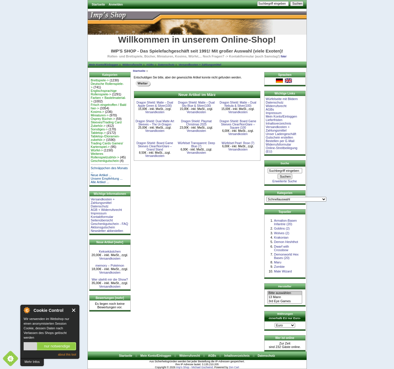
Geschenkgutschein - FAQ (109, 223)
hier (284, 56)
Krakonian (281, 237)
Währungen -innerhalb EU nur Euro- (284, 316)
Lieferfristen (274, 120)
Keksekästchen (110, 251)
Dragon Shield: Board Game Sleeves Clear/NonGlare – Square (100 (238, 124)
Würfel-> (97, 150)
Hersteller (285, 286)
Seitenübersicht (102, 220)
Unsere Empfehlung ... (106, 178)
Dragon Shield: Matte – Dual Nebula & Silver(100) (238, 104)
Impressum (98, 213)
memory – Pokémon (109, 265)
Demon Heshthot (286, 242)
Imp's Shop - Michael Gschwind (194, 367)
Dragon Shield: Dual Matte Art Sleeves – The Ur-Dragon (155, 123)
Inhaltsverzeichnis (278, 123)
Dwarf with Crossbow (281, 248)
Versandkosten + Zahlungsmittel (200, 64)
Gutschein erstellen (279, 137)
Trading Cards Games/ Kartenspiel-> (107, 144)
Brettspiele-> (100, 80)
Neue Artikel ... (101, 175)
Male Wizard (283, 271)
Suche (285, 163)
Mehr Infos (32, 361)
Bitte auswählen (285, 293)
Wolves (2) (281, 233)
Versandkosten (109, 258)
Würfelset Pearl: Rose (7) (238, 143)
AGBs (150, 64)
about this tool (67, 354)
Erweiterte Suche (284, 181)
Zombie (279, 266)
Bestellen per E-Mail (280, 141)
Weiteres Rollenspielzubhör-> (105, 155)
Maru (277, 262)
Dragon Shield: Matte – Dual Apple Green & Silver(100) (154, 104)
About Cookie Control (26, 310)
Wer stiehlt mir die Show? (110, 279)
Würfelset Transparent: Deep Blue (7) (196, 144)
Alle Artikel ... (100, 182)
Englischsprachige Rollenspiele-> (104, 92)
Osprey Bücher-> (103, 118)
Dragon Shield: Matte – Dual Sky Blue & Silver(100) (196, 104)
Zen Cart (234, 367)
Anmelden (116, 4)
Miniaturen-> (99, 115)
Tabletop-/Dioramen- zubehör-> (105, 137)
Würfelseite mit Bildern (282, 99)
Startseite (98, 4)
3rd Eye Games (285, 301)
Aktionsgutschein (103, 227)
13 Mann (285, 297)
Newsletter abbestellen (107, 230)
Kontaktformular (102, 216)
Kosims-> (97, 111)
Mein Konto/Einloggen (103, 64)
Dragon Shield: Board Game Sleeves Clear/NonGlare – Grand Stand (154, 146)
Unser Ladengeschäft (281, 134)
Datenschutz (166, 64)
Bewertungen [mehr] (110, 298)
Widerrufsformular (278, 144)
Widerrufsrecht (132, 64)
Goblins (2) (282, 228)
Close (74, 310)
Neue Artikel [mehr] (110, 242)
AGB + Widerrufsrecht (106, 209)
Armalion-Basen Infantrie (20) (285, 222)
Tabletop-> (98, 132)
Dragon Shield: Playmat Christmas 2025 (196, 123)
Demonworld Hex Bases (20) (286, 256)
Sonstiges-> (99, 129)
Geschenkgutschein (105, 160)
